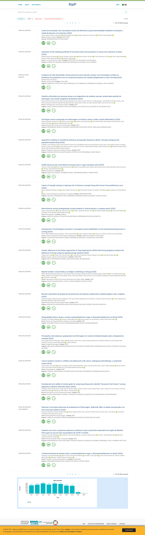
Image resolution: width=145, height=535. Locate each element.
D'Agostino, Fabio (58, 390)
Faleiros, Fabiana (68, 58)
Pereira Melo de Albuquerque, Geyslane (53, 233)
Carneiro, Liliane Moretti (86, 146)
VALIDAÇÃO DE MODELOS (76, 394)
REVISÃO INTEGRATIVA (99, 304)
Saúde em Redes (51, 37)
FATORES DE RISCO (101, 196)
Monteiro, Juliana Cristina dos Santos (101, 299)
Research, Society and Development (56, 459)
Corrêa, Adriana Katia (60, 412)
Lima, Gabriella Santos (116, 274)
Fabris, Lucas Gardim (68, 121)
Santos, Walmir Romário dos (70, 190)
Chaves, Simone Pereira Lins (85, 101)
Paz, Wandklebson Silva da (82, 144)
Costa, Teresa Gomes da (107, 455)
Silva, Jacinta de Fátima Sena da (91, 412)
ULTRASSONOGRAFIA (110, 394)
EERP (67, 37)
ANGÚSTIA (50, 216)
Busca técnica (112, 524)
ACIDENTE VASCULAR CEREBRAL (67, 106)
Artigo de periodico (24, 30)
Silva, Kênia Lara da (57, 413)
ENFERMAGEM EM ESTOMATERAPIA (57, 39)
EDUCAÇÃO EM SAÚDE (79, 304)
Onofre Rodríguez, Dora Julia (66, 299)
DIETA (49, 259)
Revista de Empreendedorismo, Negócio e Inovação (61, 321)
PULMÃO (49, 394)
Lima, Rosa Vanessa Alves (88, 435)
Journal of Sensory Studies (54, 60)
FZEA (73, 60)
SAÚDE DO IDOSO (52, 106)
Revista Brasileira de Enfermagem (55, 415)
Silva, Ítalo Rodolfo (98, 121)
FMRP (89, 194)
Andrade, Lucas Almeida (48, 144)
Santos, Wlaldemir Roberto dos (50, 190)
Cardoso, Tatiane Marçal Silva (70, 319)
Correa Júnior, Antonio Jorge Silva (51, 35)
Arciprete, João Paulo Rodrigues (71, 435)
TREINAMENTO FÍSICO (60, 196)
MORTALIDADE (66, 152)
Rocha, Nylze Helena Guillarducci (51, 340)
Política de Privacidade (96, 524)
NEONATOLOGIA (70, 346)
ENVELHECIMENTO (75, 281)
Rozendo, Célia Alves (47, 412)
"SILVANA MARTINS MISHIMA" (54, 19)
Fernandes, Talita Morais (100, 190)
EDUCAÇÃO (80, 417)
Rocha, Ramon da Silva (85, 56)
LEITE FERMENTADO (81, 83)
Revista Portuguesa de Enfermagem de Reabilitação (61, 235)
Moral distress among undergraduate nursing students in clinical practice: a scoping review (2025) (78, 208)
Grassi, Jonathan (63, 365)
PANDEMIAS (103, 440)
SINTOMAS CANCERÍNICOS (84, 371)
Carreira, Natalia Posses (94, 255)
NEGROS (81, 323)
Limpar (126, 18)
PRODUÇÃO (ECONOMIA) (92, 440)
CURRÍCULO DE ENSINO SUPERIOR (57, 417)
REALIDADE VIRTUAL (86, 127)
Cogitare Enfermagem (52, 344)
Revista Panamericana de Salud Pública (57, 302)
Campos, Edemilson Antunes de (86, 35)
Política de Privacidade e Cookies (70, 532)
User (117, 4)
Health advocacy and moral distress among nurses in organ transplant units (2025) (73, 165)
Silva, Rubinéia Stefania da (103, 340)
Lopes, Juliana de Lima (106, 388)
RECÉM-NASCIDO (85, 259)
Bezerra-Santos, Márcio (63, 148)
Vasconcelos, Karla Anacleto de (54, 367)
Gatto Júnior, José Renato (108, 412)
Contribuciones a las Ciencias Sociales (57, 104)
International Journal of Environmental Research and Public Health (65, 279)
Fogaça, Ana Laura (47, 255)
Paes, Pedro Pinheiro (86, 190)
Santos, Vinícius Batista (71, 390)
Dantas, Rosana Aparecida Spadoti (51, 58)
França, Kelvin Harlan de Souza (83, 103)
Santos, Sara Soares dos (83, 121)
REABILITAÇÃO (106, 106)
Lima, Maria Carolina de (79, 255)
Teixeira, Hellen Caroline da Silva (78, 388)
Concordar (129, 530)
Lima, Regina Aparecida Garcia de (73, 367)
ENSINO (58, 127)
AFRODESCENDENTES (91, 323)
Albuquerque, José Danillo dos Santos (105, 101)
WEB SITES (68, 304)
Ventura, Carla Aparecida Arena (52, 169)
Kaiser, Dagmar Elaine (75, 412)
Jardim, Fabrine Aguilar (107, 365)
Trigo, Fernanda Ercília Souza (92, 365)
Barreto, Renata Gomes (48, 101)
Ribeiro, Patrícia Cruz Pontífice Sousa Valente (54, 275)
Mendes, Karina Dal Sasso (118, 167)
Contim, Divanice (71, 342)
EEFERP (85, 194)
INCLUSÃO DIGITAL (57, 281)
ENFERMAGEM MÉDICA (81, 172)
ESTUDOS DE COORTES (78, 461)
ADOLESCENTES (58, 371)
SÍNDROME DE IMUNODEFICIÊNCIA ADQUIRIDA (81, 196)
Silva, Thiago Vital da (62, 388)
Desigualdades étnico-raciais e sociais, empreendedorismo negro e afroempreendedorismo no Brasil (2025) (82, 317)
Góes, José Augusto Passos (111, 144)
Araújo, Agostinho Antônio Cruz (50, 121)
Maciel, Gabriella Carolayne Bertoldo (63, 103)
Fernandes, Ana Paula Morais (117, 190)
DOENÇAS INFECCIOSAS (54, 152)
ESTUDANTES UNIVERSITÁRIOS (70, 127)
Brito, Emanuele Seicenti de (64, 167)
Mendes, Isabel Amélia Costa (62, 123)
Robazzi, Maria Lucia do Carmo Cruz (103, 103)
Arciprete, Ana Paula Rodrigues (50, 319)
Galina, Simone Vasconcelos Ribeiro (72, 455)
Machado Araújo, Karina (119, 146)
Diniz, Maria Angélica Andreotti (99, 274)
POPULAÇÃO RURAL (64, 440)
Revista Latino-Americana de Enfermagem (58, 125)
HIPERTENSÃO (55, 259)
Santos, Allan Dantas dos (49, 148)
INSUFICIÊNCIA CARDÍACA (60, 394)
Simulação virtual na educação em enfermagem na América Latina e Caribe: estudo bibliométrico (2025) (81, 119)
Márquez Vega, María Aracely (56, 300)
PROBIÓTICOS (51, 83)
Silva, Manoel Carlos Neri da (112, 121)
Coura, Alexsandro (117, 233)
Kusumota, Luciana (49, 277)
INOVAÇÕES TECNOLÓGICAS (87, 237)
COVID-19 (66, 281)
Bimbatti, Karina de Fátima (49, 56)
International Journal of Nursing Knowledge (58, 392)
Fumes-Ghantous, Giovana (102, 56)
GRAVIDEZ (63, 259)
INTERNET (89, 304)
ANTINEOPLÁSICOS (69, 371)
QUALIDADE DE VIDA (95, 106)
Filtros (20, 19)
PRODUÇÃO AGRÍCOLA (77, 440)
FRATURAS (50, 196)
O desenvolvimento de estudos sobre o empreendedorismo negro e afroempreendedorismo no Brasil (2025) (82, 453)
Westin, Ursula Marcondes (81, 167)
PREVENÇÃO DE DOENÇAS (78, 62)
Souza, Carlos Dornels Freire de (65, 144)
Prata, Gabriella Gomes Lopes (69, 340)
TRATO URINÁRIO (91, 62)
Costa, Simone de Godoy (65, 210)
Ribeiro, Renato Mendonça (49, 274)
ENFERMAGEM (51, 127)
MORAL (71, 172)
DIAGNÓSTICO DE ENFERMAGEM (94, 394)
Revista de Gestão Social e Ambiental (57, 438)
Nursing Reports (50, 369)
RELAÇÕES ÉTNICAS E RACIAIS (56, 323)
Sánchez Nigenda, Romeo (82, 299)
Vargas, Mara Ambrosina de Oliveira (100, 167)
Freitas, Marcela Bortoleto (76, 365)
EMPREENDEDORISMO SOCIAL (56, 461)
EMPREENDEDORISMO (72, 323)
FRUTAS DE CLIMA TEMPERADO (65, 83)
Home (20, 4)
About (27, 4)
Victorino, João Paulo (48, 167)
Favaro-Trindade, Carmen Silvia (68, 56)
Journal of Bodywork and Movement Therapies (59, 194)
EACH (64, 37)
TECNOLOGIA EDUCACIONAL (55, 237)
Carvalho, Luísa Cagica (91, 455)
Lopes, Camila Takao (94, 388)
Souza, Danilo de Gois (96, 144)
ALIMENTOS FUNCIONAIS (54, 62)
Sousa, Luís (98, 233)
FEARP (75, 459)
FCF (76, 60)
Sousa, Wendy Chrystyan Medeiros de (66, 101)
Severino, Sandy (106, 233)
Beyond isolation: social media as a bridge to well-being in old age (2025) (69, 272)
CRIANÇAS (50, 371)
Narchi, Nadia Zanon (69, 35)
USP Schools (36, 4)
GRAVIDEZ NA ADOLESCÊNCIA (56, 304)
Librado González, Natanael (49, 299)
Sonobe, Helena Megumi (105, 35)
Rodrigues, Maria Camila (49, 388)
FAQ (84, 524)
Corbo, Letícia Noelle (118, 56)
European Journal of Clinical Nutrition (57, 257)
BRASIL (87, 461)
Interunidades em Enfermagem (87, 60)
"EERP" (30, 19)
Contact (122, 524)
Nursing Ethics (50, 170)
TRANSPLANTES (93, 172)
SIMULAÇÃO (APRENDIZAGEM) (102, 127)
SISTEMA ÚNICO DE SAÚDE (92, 417)
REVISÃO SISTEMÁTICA (94, 216)
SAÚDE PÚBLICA (95, 152)
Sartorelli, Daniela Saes (109, 255)
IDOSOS (49, 281)
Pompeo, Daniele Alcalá (83, 274)
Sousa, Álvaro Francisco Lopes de (69, 146)
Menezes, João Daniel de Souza (66, 274)
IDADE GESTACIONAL (73, 259)
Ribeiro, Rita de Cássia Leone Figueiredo (90, 275)
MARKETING (66, 62)
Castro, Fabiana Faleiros (86, 233)
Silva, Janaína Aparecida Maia (87, 340)
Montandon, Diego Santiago (103, 210)
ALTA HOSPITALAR (83, 106)
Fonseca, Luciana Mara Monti (55, 342)
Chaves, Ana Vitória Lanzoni (63, 255)
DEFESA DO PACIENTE (53, 172)
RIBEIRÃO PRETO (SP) (120, 440)
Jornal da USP (50, 81)
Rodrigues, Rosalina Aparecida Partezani (114, 275)
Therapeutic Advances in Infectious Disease (58, 150)
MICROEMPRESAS (52, 440)
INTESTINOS (99, 237)
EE (65, 214)
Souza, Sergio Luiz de (87, 319)
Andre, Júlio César (73, 275)
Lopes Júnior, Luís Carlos (49, 365)
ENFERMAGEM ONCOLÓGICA (100, 371)
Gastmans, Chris (46, 212)
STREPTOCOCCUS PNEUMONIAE (80, 152)
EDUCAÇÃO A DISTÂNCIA (111, 346)
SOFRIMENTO (65, 172)
